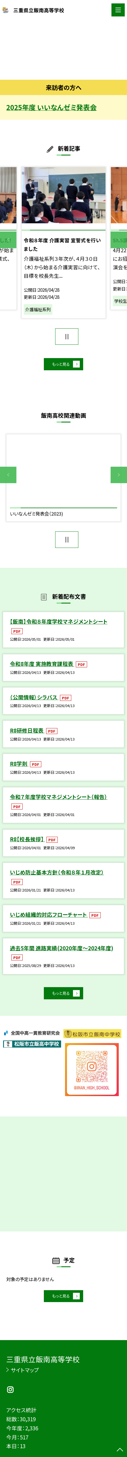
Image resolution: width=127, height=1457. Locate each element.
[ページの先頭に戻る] (120, 1450)
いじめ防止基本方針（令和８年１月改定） (57, 875)
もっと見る (60, 365)
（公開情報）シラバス (34, 700)
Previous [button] (8, 240)
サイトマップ (25, 1370)
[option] (63, 50)
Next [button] (119, 240)
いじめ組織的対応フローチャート (49, 917)
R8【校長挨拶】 (27, 842)
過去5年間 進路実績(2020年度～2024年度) (61, 950)
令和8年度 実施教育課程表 (42, 666)
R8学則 (19, 766)
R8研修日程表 (27, 733)
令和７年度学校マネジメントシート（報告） (58, 799)
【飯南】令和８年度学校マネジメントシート (58, 624)
